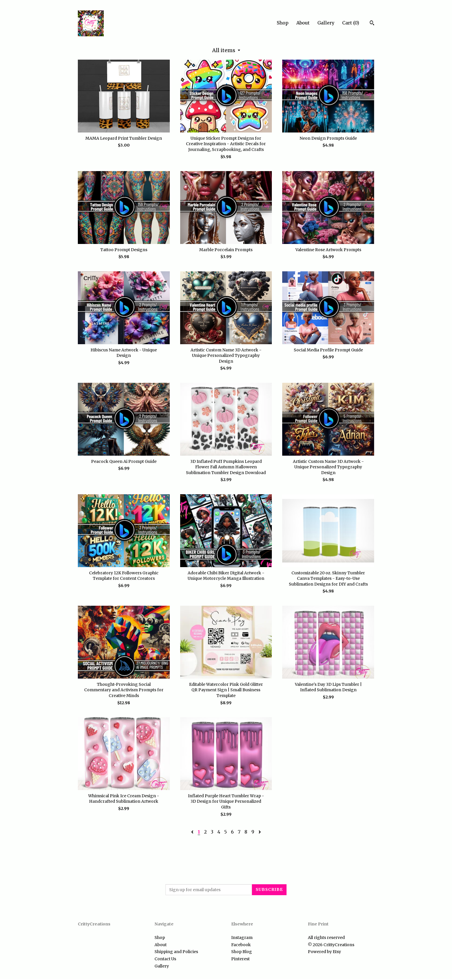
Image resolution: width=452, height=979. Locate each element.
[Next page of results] (259, 832)
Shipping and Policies (176, 951)
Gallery (325, 23)
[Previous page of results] (193, 832)
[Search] (372, 23)
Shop (283, 23)
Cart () (350, 23)
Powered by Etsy (324, 951)
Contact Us (165, 958)
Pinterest (240, 958)
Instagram (242, 937)
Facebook (241, 944)
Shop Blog (241, 951)
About (303, 23)
